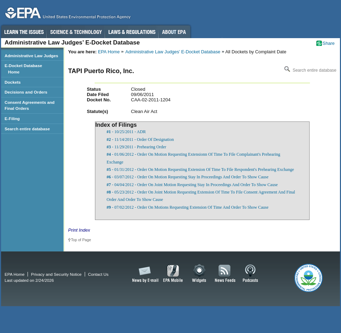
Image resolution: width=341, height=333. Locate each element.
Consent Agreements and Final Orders (30, 105)
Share (329, 43)
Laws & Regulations (131, 31)
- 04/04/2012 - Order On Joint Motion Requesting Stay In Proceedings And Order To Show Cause (192, 184)
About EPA (174, 31)
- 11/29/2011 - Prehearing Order (136, 146)
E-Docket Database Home (23, 68)
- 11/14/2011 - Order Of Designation (140, 139)
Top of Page (81, 240)
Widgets (199, 273)
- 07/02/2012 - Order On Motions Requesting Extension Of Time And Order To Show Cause (188, 207)
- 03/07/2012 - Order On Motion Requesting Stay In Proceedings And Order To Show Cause (188, 176)
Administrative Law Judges (31, 55)
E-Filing (12, 118)
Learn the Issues (24, 31)
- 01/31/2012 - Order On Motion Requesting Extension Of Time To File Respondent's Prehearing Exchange (200, 169)
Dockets (13, 82)
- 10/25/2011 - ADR (126, 131)
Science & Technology (76, 31)
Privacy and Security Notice (56, 274)
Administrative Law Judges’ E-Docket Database (172, 51)
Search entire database (309, 70)
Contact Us (98, 274)
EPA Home (109, 51)
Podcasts (250, 273)
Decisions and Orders (26, 92)
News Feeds (225, 273)
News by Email (144, 273)
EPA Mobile (173, 273)
